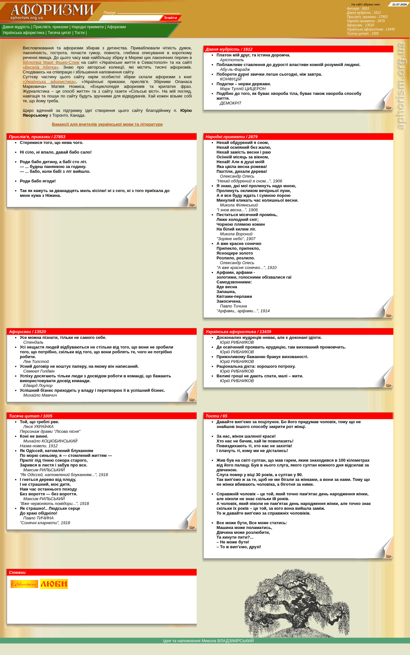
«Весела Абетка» (40, 67)
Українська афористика (23, 32)
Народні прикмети (88, 27)
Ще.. (389, 108)
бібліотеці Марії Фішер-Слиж (51, 62)
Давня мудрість (16, 27)
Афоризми (116, 27)
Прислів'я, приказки (50, 27)
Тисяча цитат (59, 32)
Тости (80, 32)
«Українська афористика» (49, 81)
